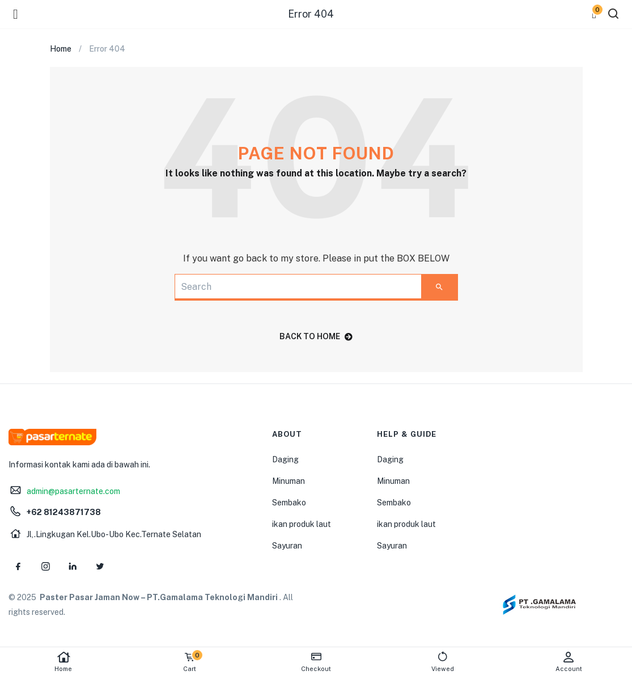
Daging (285, 459)
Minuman (288, 481)
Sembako (289, 502)
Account (569, 661)
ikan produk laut (301, 524)
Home (63, 661)
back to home (316, 336)
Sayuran (287, 545)
